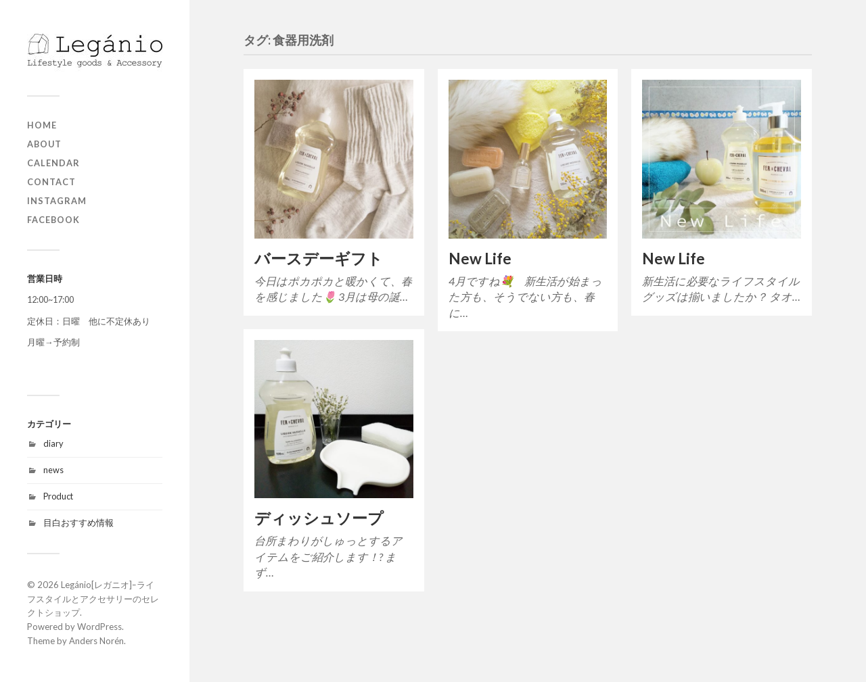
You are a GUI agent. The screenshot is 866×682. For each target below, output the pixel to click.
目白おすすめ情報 (78, 522)
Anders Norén (96, 640)
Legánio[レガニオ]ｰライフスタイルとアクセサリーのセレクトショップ (93, 598)
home (42, 125)
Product (58, 496)
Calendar (53, 162)
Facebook (53, 219)
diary (53, 443)
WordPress (99, 626)
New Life (480, 258)
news (53, 469)
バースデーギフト (318, 258)
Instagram (57, 200)
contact (51, 181)
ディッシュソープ (319, 518)
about (44, 144)
